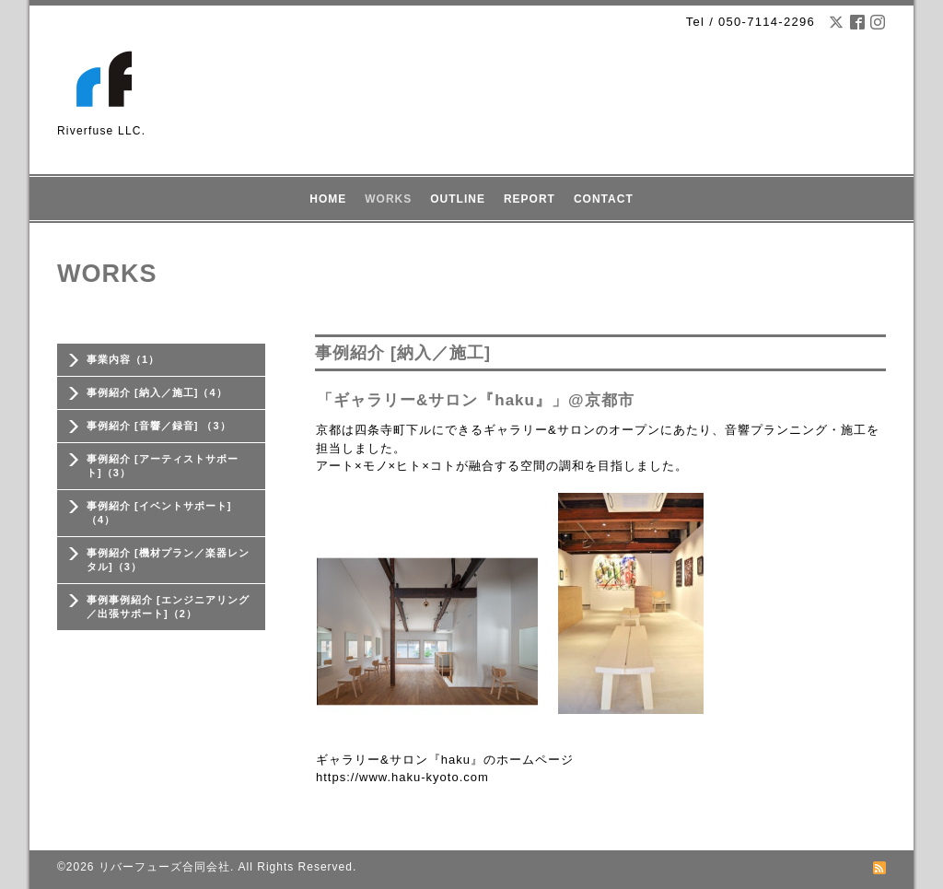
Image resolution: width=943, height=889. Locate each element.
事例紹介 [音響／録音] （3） (159, 425)
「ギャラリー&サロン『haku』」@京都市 (475, 400)
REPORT (529, 199)
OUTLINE (457, 199)
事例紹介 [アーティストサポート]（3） (163, 465)
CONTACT (604, 199)
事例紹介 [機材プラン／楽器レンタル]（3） (168, 559)
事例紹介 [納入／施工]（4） (157, 392)
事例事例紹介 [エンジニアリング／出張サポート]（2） (168, 606)
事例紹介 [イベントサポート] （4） (159, 512)
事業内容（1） (123, 359)
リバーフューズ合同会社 (164, 866)
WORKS (388, 199)
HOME (327, 199)
